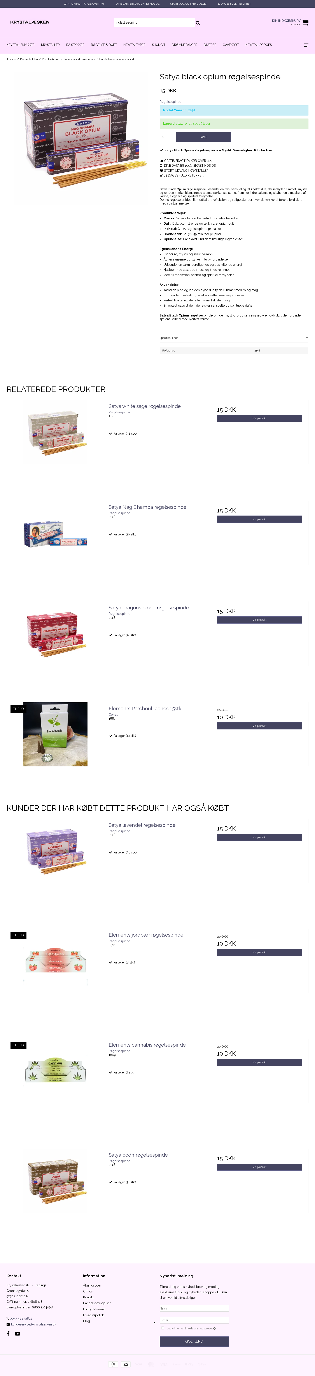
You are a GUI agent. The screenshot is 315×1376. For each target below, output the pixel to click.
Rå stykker (75, 45)
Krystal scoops (258, 45)
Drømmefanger (184, 45)
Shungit (158, 45)
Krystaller (50, 45)
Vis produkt (259, 418)
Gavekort (231, 45)
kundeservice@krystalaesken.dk (33, 1324)
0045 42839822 (19, 1318)
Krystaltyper (134, 45)
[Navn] (194, 1308)
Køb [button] (203, 137)
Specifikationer (169, 337)
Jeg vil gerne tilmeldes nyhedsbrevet (198, 1328)
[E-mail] (194, 1320)
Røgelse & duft (104, 45)
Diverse (210, 45)
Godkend (194, 1341)
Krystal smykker (21, 45)
